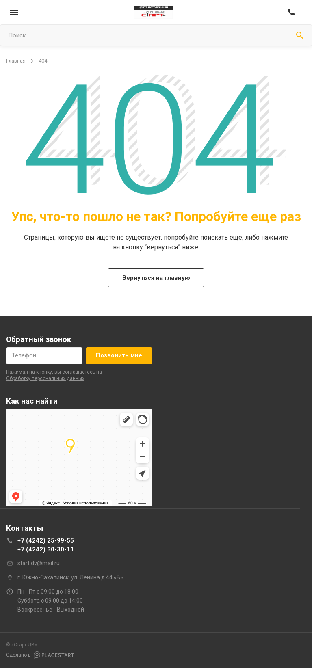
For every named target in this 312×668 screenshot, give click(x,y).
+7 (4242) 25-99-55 (45, 540)
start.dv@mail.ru (38, 563)
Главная (16, 61)
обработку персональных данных (45, 378)
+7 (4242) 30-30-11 (45, 549)
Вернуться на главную (156, 277)
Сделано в (40, 655)
